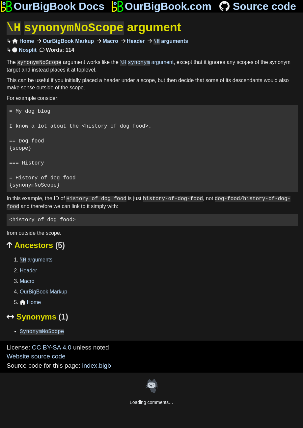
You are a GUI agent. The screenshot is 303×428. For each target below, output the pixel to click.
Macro (109, 41)
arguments (170, 41)
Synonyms (37, 316)
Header (135, 41)
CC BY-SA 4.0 (51, 346)
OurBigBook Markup (67, 41)
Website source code (36, 355)
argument (94, 27)
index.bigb (96, 364)
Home (23, 41)
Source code (257, 6)
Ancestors (36, 244)
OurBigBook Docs (52, 6)
